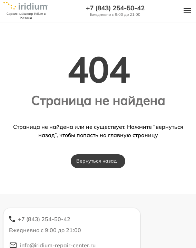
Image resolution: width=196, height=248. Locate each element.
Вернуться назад (96, 161)
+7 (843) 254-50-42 (115, 8)
